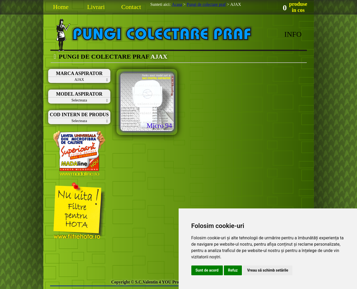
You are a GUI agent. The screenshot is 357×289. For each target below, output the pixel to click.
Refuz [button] (233, 270)
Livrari (96, 6)
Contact (131, 6)
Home (61, 6)
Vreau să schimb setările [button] (267, 270)
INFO (292, 34)
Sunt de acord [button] (207, 270)
